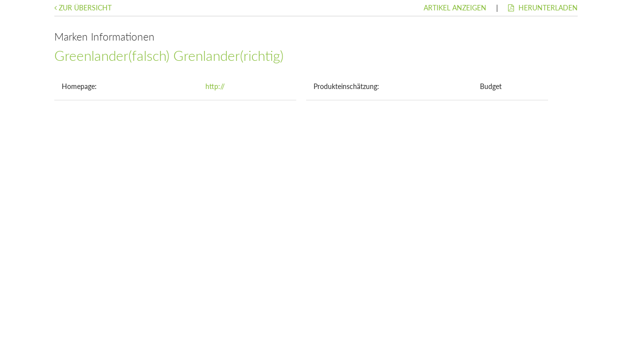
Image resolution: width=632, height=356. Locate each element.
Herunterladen (543, 7)
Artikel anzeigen (455, 7)
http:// (215, 86)
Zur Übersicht (83, 7)
